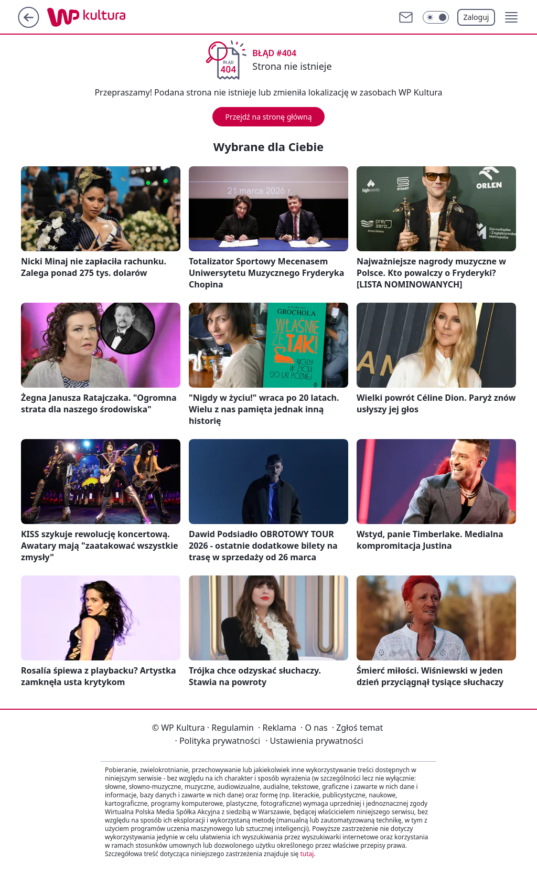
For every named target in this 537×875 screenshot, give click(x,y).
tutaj (307, 853)
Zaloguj (476, 17)
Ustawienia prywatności (314, 740)
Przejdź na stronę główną (268, 117)
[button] (511, 17)
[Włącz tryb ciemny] (436, 17)
